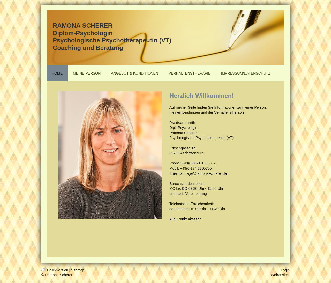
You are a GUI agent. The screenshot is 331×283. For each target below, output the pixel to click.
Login (285, 270)
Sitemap (77, 270)
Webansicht (280, 275)
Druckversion (55, 270)
